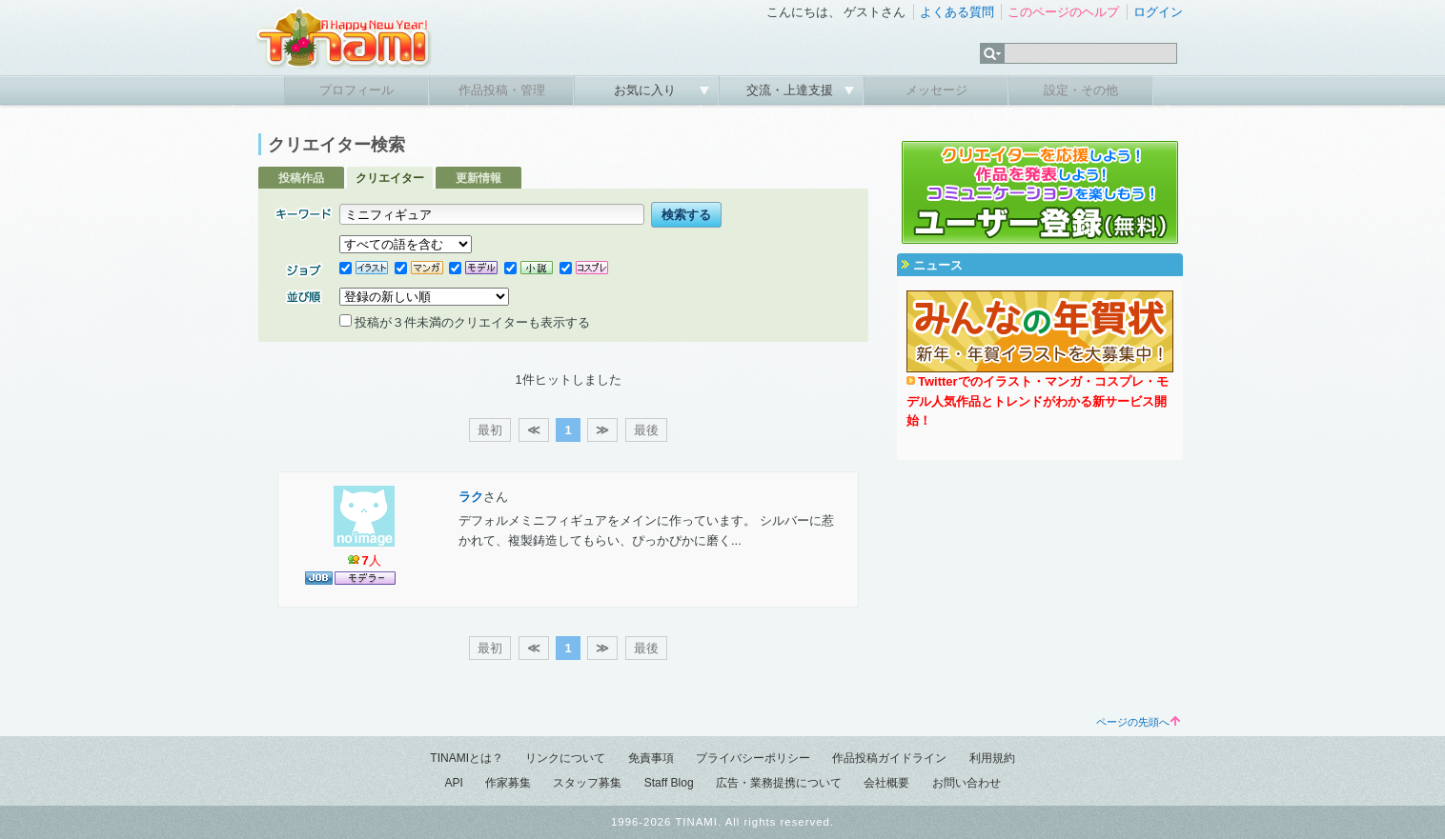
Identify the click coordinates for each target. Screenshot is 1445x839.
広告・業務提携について (779, 782)
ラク (470, 496)
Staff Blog (669, 782)
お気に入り (647, 90)
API (453, 782)
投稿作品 (301, 178)
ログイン (1158, 12)
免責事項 (651, 758)
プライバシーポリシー (753, 758)
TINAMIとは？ (466, 758)
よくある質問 (957, 12)
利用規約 (992, 758)
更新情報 (478, 178)
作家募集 (508, 782)
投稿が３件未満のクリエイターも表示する (464, 322)
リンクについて (565, 758)
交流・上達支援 (791, 90)
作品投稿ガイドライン (889, 758)
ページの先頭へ (1138, 722)
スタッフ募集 (587, 782)
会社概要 (886, 782)
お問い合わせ (966, 782)
